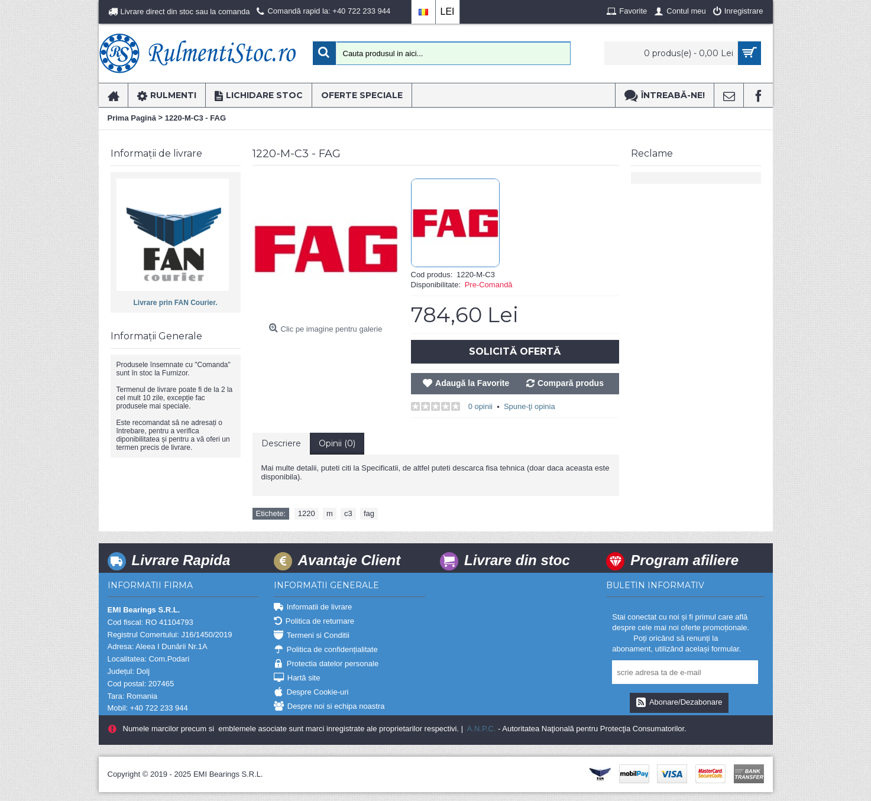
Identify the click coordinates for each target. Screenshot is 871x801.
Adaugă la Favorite (472, 383)
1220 (306, 513)
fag (369, 513)
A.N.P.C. (480, 728)
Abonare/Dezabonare (679, 703)
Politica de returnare (314, 622)
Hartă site (297, 678)
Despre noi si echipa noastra (329, 707)
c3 (348, 513)
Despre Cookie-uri (311, 693)
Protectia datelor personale (326, 664)
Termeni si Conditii (311, 636)
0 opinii (480, 406)
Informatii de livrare (313, 607)
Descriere (281, 443)
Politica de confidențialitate (326, 650)
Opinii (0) (337, 443)
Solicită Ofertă (515, 351)
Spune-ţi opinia (529, 406)
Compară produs (571, 383)
